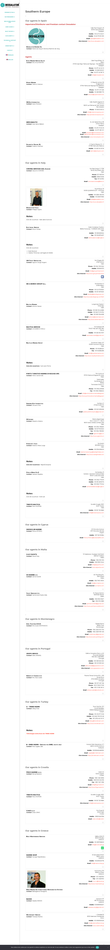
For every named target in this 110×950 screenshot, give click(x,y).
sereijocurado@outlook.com (95, 690)
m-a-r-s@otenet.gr (98, 881)
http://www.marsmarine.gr (96, 884)
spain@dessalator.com (97, 38)
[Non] (108, 947)
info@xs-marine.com (98, 583)
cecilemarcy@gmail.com (96, 634)
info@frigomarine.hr (98, 785)
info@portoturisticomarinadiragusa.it (93, 393)
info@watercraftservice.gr (96, 923)
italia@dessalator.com (97, 199)
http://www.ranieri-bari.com (96, 319)
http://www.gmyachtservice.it (95, 273)
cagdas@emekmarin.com (96, 753)
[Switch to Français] (10, 55)
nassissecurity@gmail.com (96, 907)
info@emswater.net (98, 75)
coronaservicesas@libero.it (96, 181)
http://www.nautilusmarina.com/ (94, 356)
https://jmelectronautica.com (95, 114)
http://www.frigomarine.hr (96, 787)
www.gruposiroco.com (97, 668)
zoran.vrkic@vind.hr (98, 819)
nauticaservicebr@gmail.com (95, 335)
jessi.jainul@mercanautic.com (95, 132)
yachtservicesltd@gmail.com (95, 603)
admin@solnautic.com (97, 151)
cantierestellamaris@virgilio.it (95, 486)
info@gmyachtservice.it (97, 271)
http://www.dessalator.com (96, 41)
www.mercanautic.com (97, 137)
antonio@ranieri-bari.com (96, 317)
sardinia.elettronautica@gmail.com (93, 412)
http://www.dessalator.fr (97, 202)
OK (97, 947)
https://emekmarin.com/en (96, 755)
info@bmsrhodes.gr (98, 845)
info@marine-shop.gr (97, 863)
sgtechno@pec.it (99, 433)
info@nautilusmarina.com (96, 353)
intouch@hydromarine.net (96, 94)
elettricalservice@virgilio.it (96, 238)
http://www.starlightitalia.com (95, 454)
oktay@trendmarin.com (97, 721)
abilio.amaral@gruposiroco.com (94, 665)
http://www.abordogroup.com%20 (93, 297)
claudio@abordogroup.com (96, 294)
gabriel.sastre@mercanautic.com (94, 134)
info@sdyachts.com (98, 565)
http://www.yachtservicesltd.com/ (94, 606)
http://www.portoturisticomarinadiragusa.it (91, 396)
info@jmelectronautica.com (95, 112)
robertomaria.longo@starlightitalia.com (92, 452)
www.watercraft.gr (98, 925)
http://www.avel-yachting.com (95, 637)
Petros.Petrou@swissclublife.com (94, 537)
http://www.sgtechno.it (97, 436)
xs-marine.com (99, 586)
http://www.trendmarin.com (95, 723)
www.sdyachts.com (98, 567)
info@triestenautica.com (96, 513)
